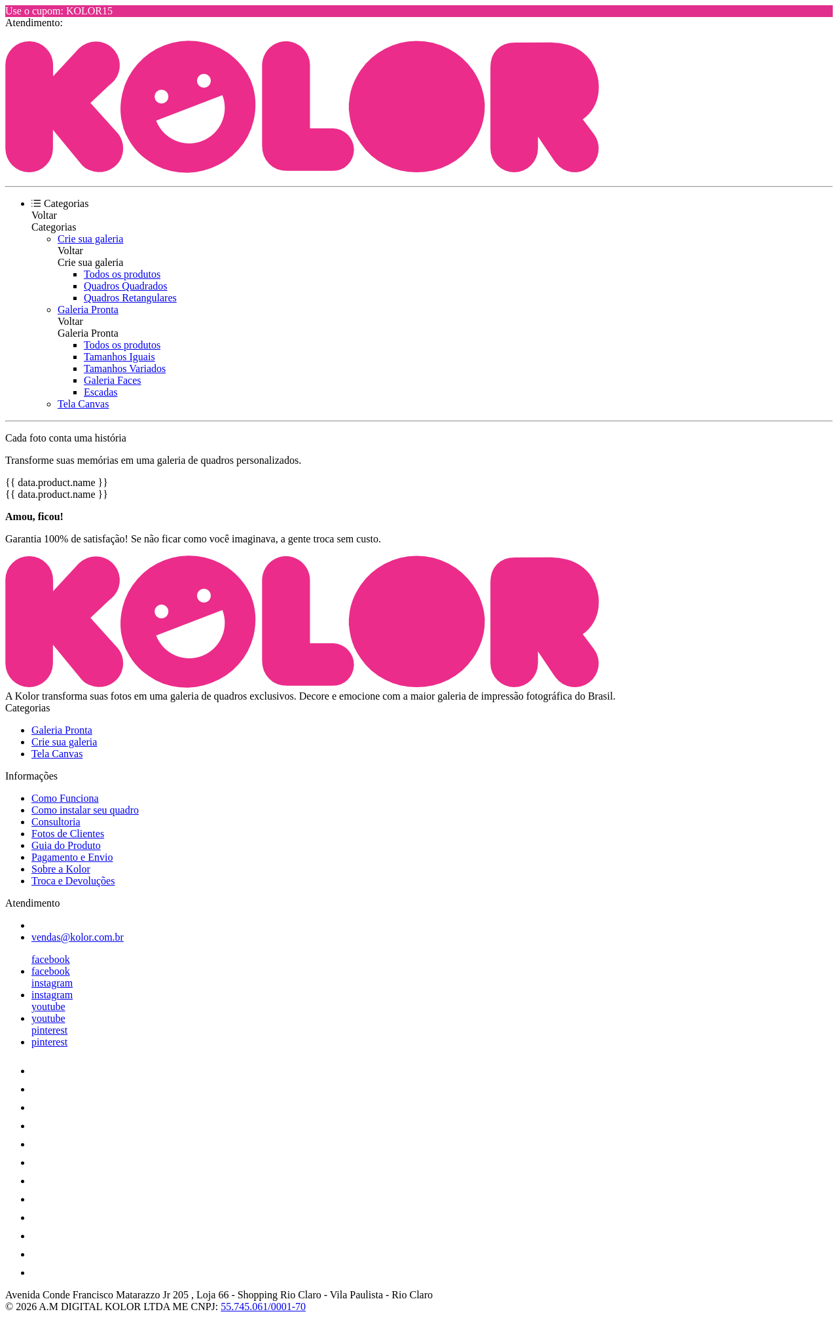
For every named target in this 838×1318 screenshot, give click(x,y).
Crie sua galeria (90, 238)
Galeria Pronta (88, 309)
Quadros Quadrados (126, 286)
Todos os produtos (122, 274)
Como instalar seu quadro (85, 810)
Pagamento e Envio (72, 857)
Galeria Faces (112, 380)
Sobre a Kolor (60, 869)
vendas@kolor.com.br (77, 937)
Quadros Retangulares (130, 297)
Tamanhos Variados (125, 368)
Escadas (101, 392)
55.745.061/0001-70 (263, 1306)
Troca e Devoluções (73, 880)
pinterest (49, 1030)
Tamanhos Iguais (119, 356)
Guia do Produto (66, 845)
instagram (52, 982)
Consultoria (56, 821)
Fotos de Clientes (67, 833)
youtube (48, 1006)
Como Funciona (65, 798)
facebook (50, 959)
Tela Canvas (83, 403)
